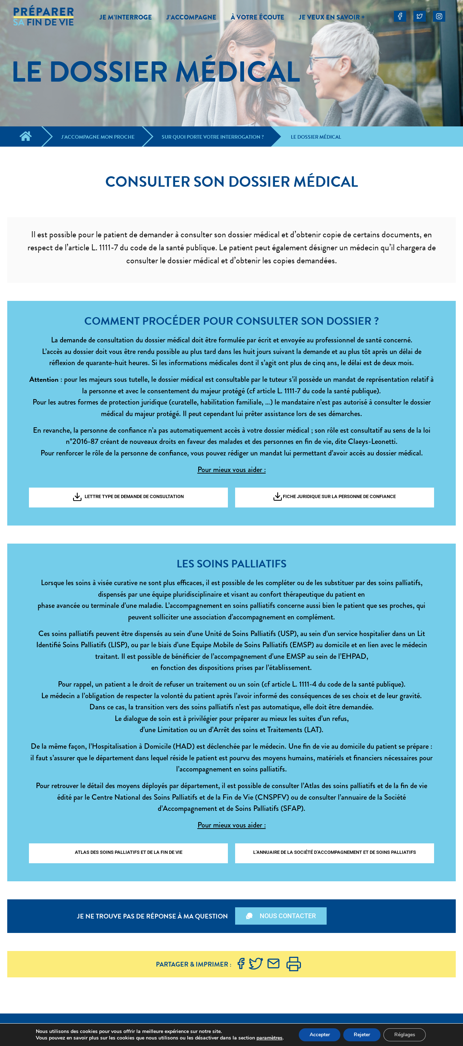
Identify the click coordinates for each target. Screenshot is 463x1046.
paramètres (268, 1038)
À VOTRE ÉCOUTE (257, 17)
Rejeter (362, 1034)
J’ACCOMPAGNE (191, 17)
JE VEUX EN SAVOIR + (332, 17)
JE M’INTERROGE (125, 17)
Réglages (405, 1034)
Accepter (319, 1034)
